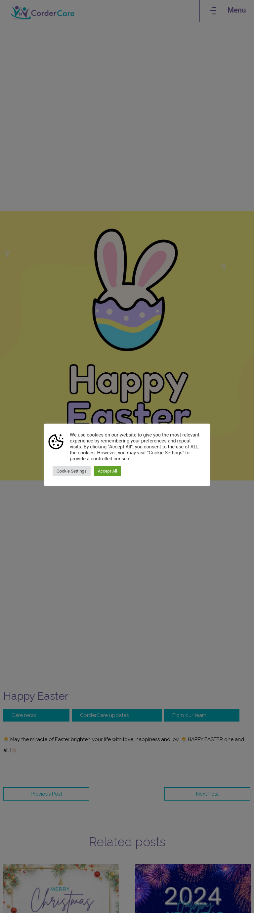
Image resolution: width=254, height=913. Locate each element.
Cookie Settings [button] (72, 471)
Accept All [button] (107, 471)
